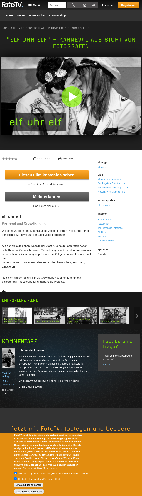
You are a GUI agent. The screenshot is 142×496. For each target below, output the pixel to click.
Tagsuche (93, 5)
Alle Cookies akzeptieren (29, 491)
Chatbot (22, 479)
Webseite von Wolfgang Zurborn (113, 187)
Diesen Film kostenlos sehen (47, 175)
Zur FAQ (107, 364)
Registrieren (128, 5)
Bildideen (101, 232)
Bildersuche (84, 5)
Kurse (21, 15)
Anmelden (108, 5)
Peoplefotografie (105, 240)
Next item (137, 315)
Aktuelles (101, 236)
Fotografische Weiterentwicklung (43, 28)
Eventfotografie (104, 219)
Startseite (10, 28)
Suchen (73, 5)
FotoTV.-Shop (57, 15)
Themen (8, 15)
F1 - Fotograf (103, 205)
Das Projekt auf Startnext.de (111, 183)
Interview (101, 167)
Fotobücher (78, 28)
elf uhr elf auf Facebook (109, 179)
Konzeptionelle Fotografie (110, 228)
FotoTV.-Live (37, 15)
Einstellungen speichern (29, 485)
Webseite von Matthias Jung (111, 192)
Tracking (22, 473)
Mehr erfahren (46, 196)
